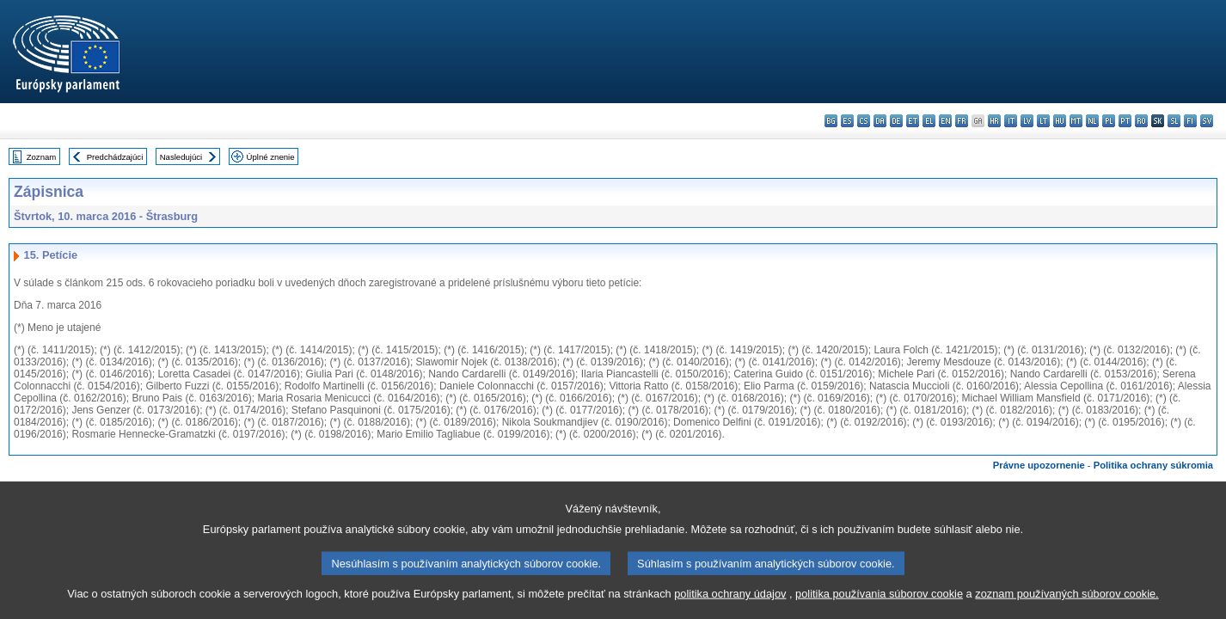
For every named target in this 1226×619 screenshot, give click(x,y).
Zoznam (42, 157)
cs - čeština (863, 120)
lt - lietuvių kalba (1043, 120)
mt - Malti (1076, 120)
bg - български (830, 120)
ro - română (1141, 120)
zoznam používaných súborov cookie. (1066, 608)
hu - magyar (1059, 120)
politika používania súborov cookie (879, 608)
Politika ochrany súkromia (1153, 465)
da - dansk (880, 120)
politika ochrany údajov (730, 608)
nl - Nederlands (1092, 120)
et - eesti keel (912, 120)
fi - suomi (1190, 120)
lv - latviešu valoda (1027, 120)
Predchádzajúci (115, 157)
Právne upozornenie (1039, 465)
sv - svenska (1206, 120)
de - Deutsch (896, 120)
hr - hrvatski (994, 120)
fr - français (961, 120)
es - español (847, 120)
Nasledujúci (181, 157)
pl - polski (1108, 120)
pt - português (1125, 120)
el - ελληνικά (929, 120)
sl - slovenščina (1174, 120)
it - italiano (1010, 120)
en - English (945, 120)
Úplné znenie (271, 157)
